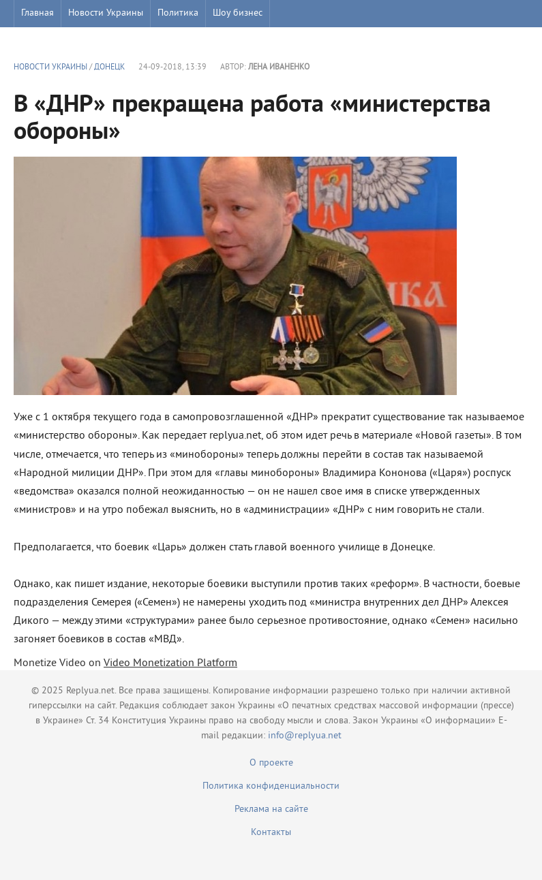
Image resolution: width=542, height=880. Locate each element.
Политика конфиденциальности (271, 786)
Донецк (109, 68)
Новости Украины (105, 13)
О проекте (271, 763)
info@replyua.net (305, 736)
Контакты (271, 832)
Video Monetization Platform (170, 663)
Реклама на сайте (271, 809)
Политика (177, 13)
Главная (37, 13)
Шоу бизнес (237, 13)
